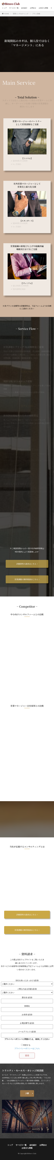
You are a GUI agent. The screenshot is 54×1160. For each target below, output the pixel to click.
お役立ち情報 (43, 8)
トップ (4, 8)
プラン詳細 (36, 14)
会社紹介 (24, 8)
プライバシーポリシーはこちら (27, 1048)
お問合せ (33, 8)
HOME (6, 14)
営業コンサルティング (20, 14)
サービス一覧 (14, 8)
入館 (27, 1093)
